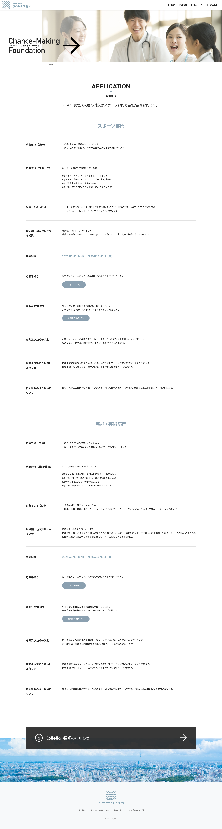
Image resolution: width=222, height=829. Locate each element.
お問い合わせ (212, 5)
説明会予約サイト (76, 323)
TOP (43, 64)
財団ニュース (196, 5)
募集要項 (183, 5)
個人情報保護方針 (136, 810)
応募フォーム (74, 290)
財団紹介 (172, 5)
